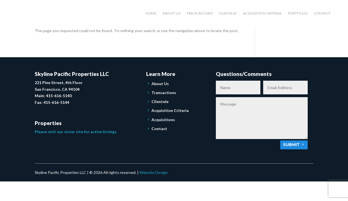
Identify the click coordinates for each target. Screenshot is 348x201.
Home (151, 13)
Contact (322, 13)
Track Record (199, 13)
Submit (291, 144)
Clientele (228, 13)
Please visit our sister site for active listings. (76, 131)
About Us (171, 13)
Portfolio (298, 13)
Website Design (153, 172)
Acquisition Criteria (262, 13)
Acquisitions (163, 119)
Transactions (163, 92)
